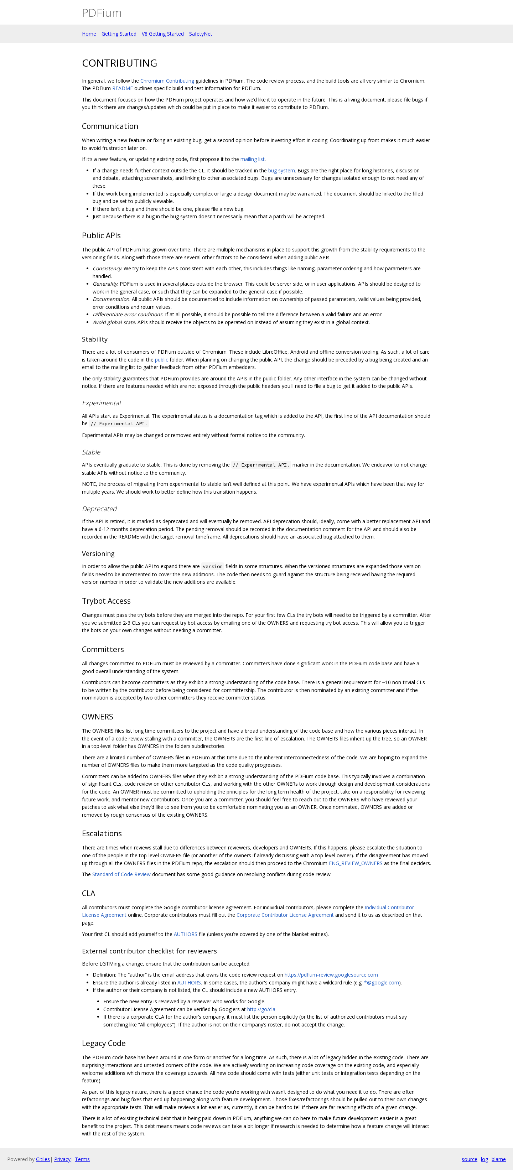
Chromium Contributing (167, 80)
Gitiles (43, 1159)
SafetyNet (200, 33)
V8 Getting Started (163, 33)
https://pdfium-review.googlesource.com (331, 974)
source (469, 1159)
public (161, 359)
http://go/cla (261, 1009)
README (122, 88)
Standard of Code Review (121, 874)
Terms (82, 1159)
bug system (281, 170)
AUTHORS (185, 934)
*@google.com (381, 982)
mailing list (252, 159)
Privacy (62, 1159)
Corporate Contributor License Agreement (285, 914)
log (484, 1159)
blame (499, 1159)
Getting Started (119, 33)
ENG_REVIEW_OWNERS (356, 863)
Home (89, 33)
